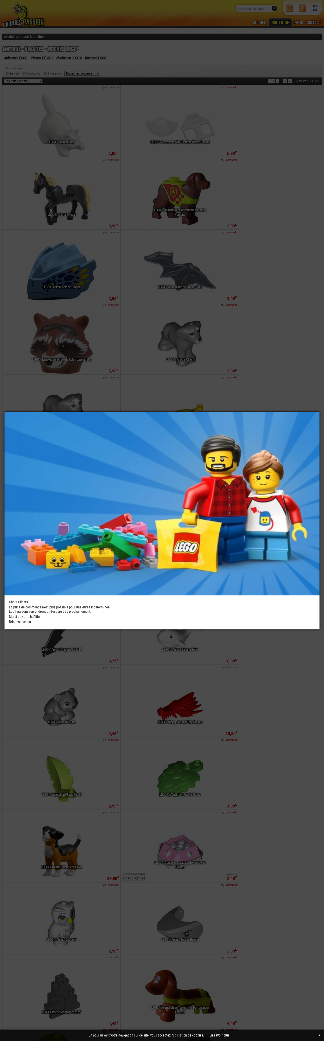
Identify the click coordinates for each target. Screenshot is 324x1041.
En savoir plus (219, 1035)
